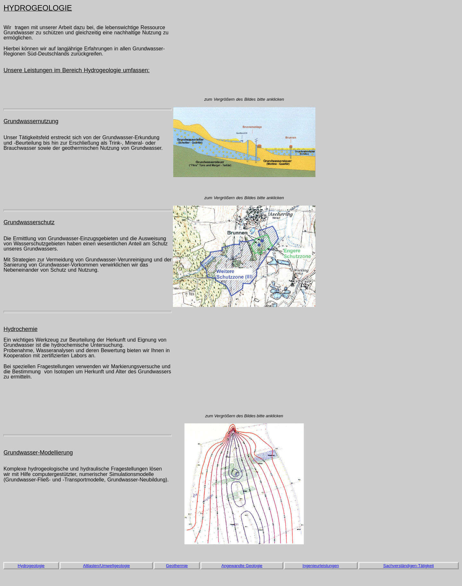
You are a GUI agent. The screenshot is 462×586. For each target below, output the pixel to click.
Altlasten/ (91, 565)
